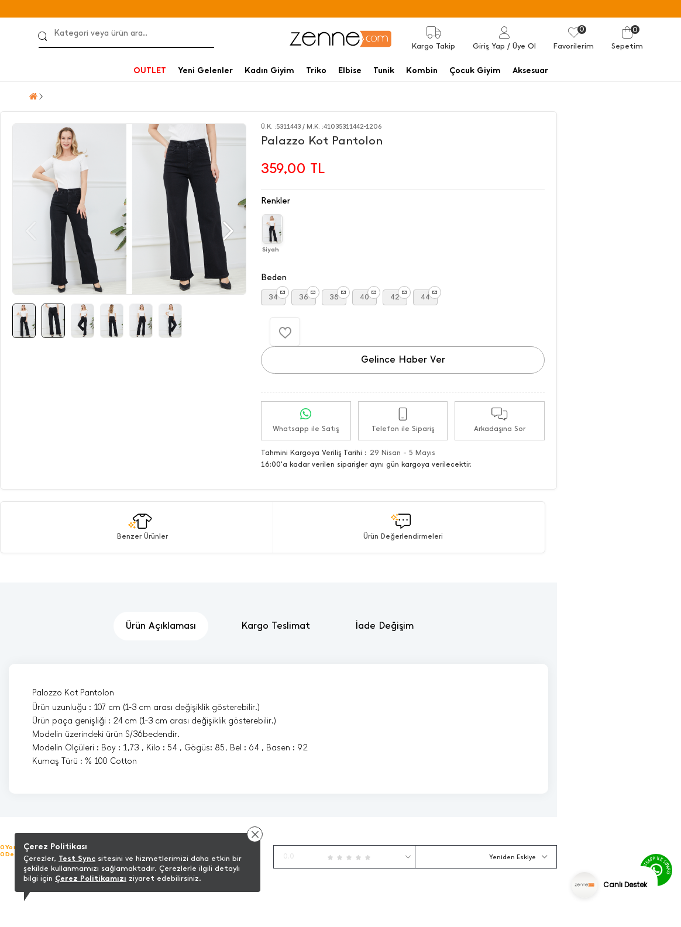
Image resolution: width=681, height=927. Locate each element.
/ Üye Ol (521, 46)
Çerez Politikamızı (90, 878)
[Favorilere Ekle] (285, 331)
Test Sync (77, 858)
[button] (227, 231)
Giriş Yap (489, 46)
